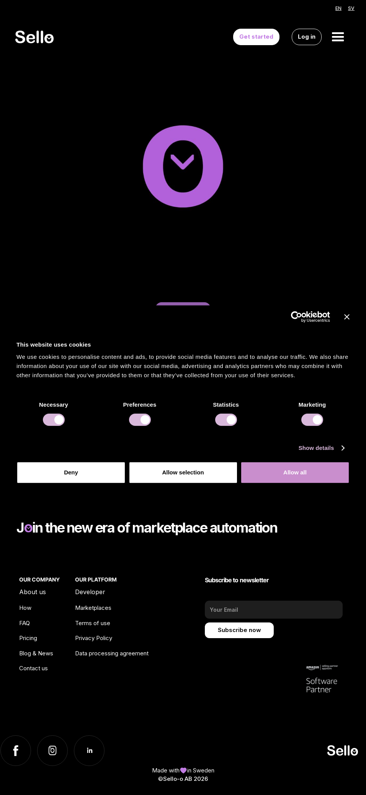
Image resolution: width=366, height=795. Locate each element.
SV (351, 8)
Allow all (295, 472)
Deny (71, 472)
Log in (306, 36)
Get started (256, 36)
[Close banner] (347, 316)
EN (338, 8)
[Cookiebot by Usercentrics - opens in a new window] (296, 317)
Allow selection (183, 472)
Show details (316, 448)
